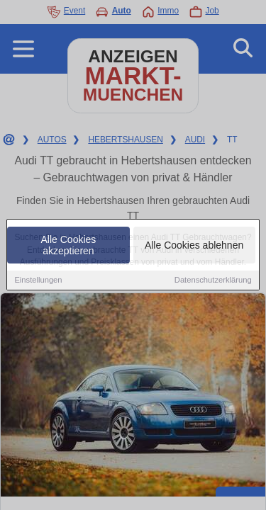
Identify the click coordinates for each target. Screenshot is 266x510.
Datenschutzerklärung (213, 281)
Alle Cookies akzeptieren (68, 246)
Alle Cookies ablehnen (194, 246)
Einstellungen (38, 281)
